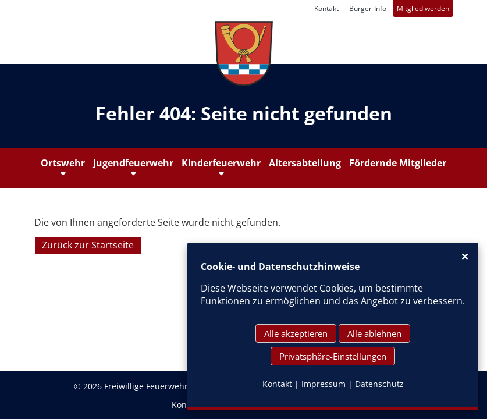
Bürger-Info (367, 8)
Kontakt (326, 8)
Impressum (323, 383)
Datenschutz (379, 383)
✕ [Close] (464, 256)
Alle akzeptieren (296, 333)
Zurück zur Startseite (88, 245)
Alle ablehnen (374, 333)
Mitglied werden (423, 8)
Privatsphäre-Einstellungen (332, 356)
